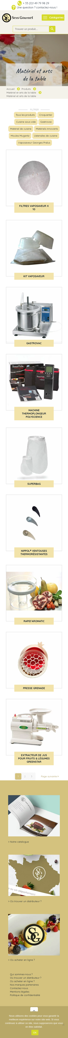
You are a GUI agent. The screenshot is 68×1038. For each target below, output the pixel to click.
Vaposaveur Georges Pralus (34, 142)
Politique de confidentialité (25, 995)
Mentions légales (19, 991)
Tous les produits (25, 114)
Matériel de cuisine (20, 128)
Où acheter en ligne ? (22, 959)
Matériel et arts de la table (21, 92)
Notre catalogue (19, 841)
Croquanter (45, 114)
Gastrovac (46, 121)
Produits (26, 88)
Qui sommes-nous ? (21, 974)
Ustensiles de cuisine (45, 135)
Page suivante (50, 776)
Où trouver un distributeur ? (25, 901)
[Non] (63, 1024)
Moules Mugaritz (20, 135)
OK (35, 1032)
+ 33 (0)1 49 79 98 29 (36, 3)
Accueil (11, 88)
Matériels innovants (47, 128)
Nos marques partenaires (24, 984)
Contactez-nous (19, 988)
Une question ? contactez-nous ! (37, 7)
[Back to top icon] (34, 1011)
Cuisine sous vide (26, 121)
